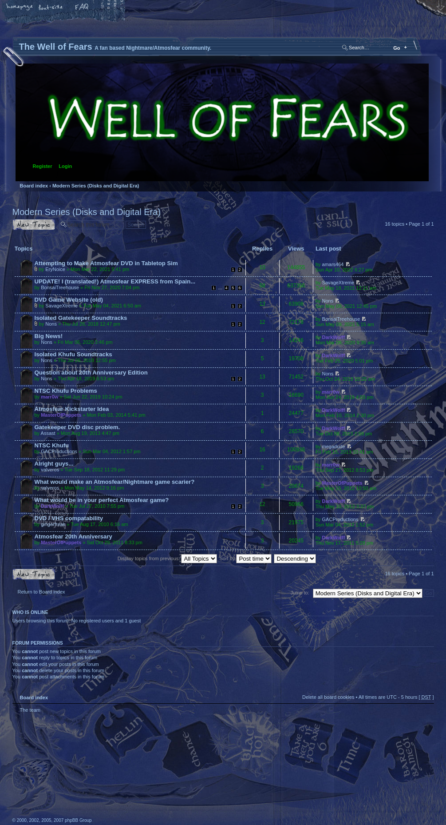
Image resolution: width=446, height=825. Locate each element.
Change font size (51, 8)
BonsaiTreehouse (60, 287)
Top (423, 720)
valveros (50, 469)
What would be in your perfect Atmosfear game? (102, 500)
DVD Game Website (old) (69, 299)
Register (42, 166)
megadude (333, 446)
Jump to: (300, 592)
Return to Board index (41, 591)
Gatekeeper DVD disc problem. (77, 427)
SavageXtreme (338, 282)
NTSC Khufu (52, 445)
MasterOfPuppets (61, 415)
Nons (328, 300)
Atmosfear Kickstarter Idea (72, 409)
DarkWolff (333, 337)
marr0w (49, 396)
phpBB (112, 769)
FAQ (82, 8)
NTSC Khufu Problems (66, 390)
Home (20, 8)
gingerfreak (53, 524)
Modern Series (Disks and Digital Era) (95, 185)
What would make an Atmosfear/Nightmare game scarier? (115, 481)
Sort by (246, 558)
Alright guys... (54, 463)
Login (65, 166)
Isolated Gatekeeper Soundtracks (81, 318)
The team (30, 710)
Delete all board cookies (328, 697)
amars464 (333, 264)
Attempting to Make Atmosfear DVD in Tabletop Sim (106, 263)
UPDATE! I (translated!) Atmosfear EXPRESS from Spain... (115, 281)
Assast (48, 433)
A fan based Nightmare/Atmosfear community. (152, 775)
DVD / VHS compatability (69, 518)
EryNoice (55, 269)
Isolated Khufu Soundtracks (73, 354)
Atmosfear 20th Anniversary (73, 536)
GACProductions (59, 451)
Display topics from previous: (167, 558)
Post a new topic (33, 224)
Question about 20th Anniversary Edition (91, 372)
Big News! (49, 336)
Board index (222, 122)
